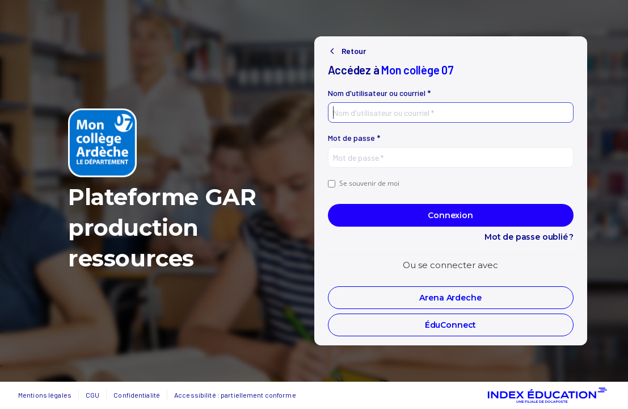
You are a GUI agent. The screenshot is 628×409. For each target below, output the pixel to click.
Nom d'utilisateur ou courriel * (379, 93)
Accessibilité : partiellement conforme (235, 395)
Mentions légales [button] (44, 395)
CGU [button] (92, 395)
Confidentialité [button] (136, 395)
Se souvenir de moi (363, 183)
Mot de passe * (354, 138)
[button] (451, 297)
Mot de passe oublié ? (529, 237)
